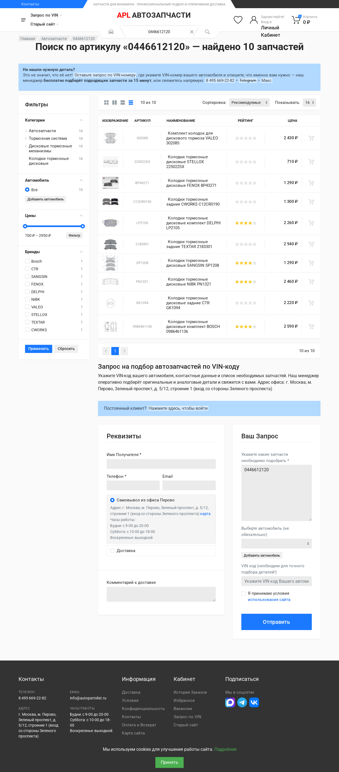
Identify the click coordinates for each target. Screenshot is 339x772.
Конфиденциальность (143, 708)
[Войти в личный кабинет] (267, 20)
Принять (169, 762)
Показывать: (287, 102)
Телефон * (116, 476)
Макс (266, 80)
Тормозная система (48, 138)
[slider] (25, 226)
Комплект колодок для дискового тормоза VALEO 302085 (192, 138)
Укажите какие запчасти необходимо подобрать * (265, 457)
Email (167, 476)
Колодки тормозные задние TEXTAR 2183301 (189, 244)
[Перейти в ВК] (254, 702)
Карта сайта (133, 733)
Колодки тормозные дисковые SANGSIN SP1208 (192, 263)
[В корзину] (311, 138)
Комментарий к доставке (131, 582)
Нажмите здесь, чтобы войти (178, 408)
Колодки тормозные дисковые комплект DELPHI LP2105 (193, 223)
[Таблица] (131, 102)
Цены (54, 215)
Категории (54, 120)
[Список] (123, 102)
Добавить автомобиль (45, 199)
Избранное (184, 700)
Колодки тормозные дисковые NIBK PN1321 (188, 282)
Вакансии (183, 708)
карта (205, 513)
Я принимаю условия (269, 596)
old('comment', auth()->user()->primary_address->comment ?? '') (161, 594)
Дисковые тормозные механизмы (50, 148)
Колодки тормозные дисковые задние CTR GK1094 (187, 303)
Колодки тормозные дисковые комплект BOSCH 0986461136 (193, 326)
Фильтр (74, 235)
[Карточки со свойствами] (114, 102)
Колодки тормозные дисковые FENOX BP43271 (191, 183)
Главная (27, 38)
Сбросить (66, 348)
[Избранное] (238, 20)
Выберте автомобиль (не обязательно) (265, 531)
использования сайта (269, 599)
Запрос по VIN (46, 15)
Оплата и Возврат (139, 725)
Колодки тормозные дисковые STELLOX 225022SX (187, 161)
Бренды (54, 251)
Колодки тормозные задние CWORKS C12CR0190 (193, 202)
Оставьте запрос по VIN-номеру (105, 75)
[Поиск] (207, 31)
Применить (38, 348)
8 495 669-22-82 (220, 80)
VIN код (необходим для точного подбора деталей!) (272, 569)
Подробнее (225, 749)
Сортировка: (214, 102)
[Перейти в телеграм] (242, 702)
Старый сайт (44, 24)
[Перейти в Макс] (230, 702)
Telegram (247, 80)
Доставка (131, 692)
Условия (130, 700)
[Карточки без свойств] (106, 102)
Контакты (30, 4)
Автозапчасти (54, 38)
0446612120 (276, 493)
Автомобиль (54, 180)
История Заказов (190, 692)
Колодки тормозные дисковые (49, 161)
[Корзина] (304, 20)
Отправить (276, 622)
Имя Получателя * (124, 454)
